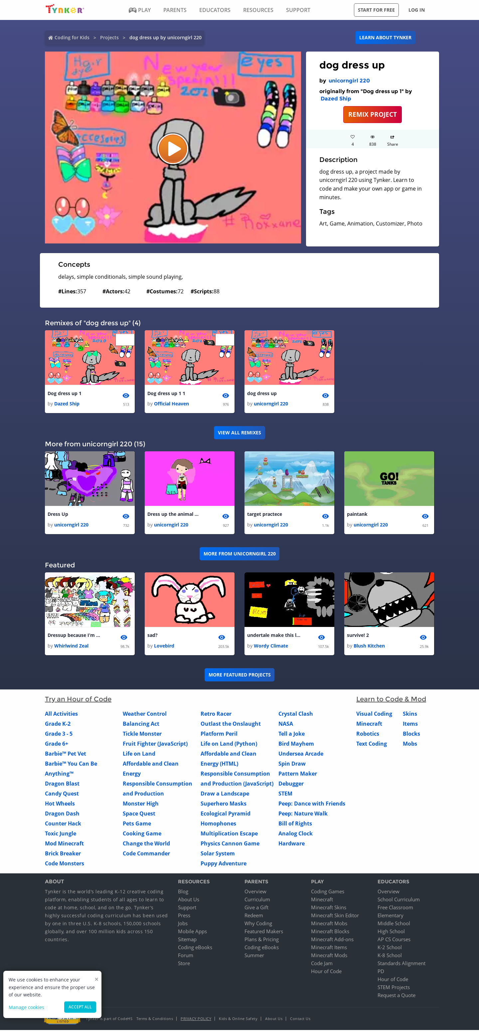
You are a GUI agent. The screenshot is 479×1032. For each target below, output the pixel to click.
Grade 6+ (56, 745)
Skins (410, 715)
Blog (183, 893)
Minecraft (369, 725)
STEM (285, 795)
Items (410, 725)
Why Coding (258, 925)
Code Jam (322, 965)
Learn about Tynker (385, 37)
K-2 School (390, 949)
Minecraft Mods (329, 957)
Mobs (410, 745)
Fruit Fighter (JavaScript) (155, 745)
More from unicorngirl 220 (240, 555)
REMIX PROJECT (372, 114)
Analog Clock (295, 835)
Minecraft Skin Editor (335, 917)
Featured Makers (263, 933)
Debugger (291, 785)
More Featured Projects (240, 676)
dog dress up (262, 393)
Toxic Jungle (60, 835)
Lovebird (164, 647)
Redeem (253, 917)
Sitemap (187, 941)
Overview (255, 893)
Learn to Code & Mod (391, 701)
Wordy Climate (271, 647)
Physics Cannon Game (230, 845)
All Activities (61, 715)
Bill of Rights (295, 825)
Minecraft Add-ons (332, 941)
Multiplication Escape (229, 835)
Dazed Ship (336, 98)
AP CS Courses (394, 941)
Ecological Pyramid (225, 815)
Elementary (390, 917)
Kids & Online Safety (238, 1020)
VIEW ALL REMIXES (239, 433)
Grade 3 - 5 (59, 735)
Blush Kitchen (369, 647)
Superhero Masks (223, 805)
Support (187, 909)
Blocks (411, 735)
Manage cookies (26, 1007)
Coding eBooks (195, 949)
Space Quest (139, 815)
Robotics (367, 735)
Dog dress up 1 (64, 393)
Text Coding (371, 745)
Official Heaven (171, 404)
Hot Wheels (60, 805)
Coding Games (327, 893)
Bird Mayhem (296, 745)
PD (381, 973)
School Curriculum (399, 901)
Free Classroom (395, 909)
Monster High (141, 805)
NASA (285, 725)
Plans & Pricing (261, 941)
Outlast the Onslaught (231, 725)
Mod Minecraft (64, 845)
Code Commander (146, 855)
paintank (357, 515)
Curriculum (257, 901)
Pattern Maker (297, 775)
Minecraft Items (329, 949)
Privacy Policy (196, 1020)
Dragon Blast (62, 785)
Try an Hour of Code (78, 701)
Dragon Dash (62, 815)
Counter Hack (63, 825)
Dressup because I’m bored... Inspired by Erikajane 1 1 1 (74, 637)
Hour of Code (326, 973)
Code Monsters (64, 865)
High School (391, 933)
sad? (152, 637)
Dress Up (58, 515)
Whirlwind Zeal (71, 647)
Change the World (146, 845)
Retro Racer (216, 715)
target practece (264, 515)
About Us (188, 901)
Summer (254, 957)
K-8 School (390, 957)
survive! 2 (358, 637)
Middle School (394, 925)
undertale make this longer (273, 637)
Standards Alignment (401, 965)
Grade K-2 (58, 725)
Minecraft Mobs (329, 925)
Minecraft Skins (328, 909)
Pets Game (137, 825)
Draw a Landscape (225, 795)
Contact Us (300, 1020)
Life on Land (139, 755)
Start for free (376, 10)
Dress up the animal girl (174, 515)
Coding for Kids (72, 37)
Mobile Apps (192, 933)
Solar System (218, 855)
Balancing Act (141, 725)
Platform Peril (219, 735)
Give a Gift (256, 909)
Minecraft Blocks (330, 933)
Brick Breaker (63, 855)
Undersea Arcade (300, 755)
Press (184, 917)
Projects (109, 37)
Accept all (80, 1007)
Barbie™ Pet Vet (65, 755)
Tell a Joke (291, 735)
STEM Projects (394, 989)
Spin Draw (292, 765)
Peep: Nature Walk (303, 815)
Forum (185, 957)
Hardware (291, 845)
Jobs (183, 925)
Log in (416, 10)
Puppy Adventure (223, 865)
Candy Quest (62, 795)
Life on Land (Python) (229, 745)
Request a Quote (396, 997)
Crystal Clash (295, 715)
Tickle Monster (142, 735)
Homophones (218, 825)
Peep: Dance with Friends (311, 805)
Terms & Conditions (154, 1020)
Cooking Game (142, 835)
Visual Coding (374, 715)
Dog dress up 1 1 (166, 393)
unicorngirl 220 (349, 80)
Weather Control (145, 715)
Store (184, 965)
